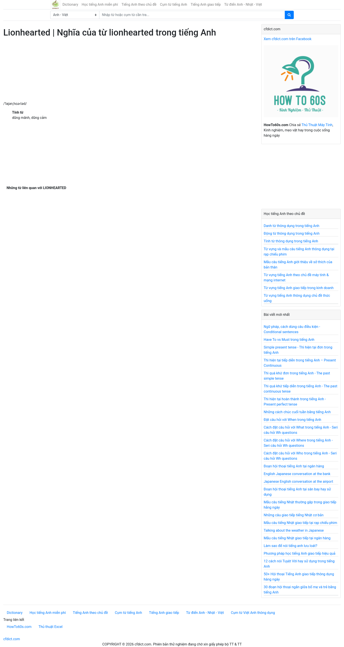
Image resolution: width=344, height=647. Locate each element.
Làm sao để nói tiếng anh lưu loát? (290, 546)
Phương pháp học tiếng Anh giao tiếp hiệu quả (299, 553)
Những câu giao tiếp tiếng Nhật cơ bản (294, 515)
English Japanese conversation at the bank (297, 474)
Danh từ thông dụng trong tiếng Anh (291, 226)
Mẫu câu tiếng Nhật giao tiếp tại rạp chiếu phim (300, 523)
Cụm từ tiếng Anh (173, 4)
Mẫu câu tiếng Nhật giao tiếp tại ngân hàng (297, 538)
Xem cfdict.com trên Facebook (288, 39)
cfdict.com (11, 639)
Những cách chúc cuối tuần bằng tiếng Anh (297, 412)
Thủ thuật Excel (50, 627)
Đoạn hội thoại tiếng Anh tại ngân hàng (294, 466)
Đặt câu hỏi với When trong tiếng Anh (292, 420)
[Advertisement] (129, 70)
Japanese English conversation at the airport (298, 481)
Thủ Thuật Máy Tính (316, 125)
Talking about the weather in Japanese (294, 530)
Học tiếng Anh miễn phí (100, 4)
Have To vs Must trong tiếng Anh (289, 340)
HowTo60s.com (19, 627)
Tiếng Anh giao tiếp (206, 4)
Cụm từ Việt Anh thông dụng (253, 613)
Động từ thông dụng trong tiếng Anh (291, 233)
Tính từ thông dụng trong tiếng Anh (291, 241)
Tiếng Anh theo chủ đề (139, 4)
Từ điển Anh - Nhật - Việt (243, 4)
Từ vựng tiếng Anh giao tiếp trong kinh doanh (298, 288)
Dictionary (70, 4)
